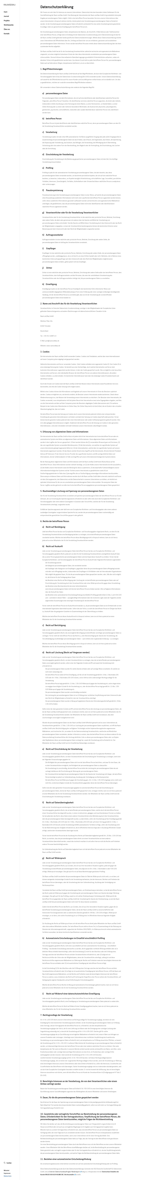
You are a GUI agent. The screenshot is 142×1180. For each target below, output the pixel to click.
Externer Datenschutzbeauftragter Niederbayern (65, 1171)
